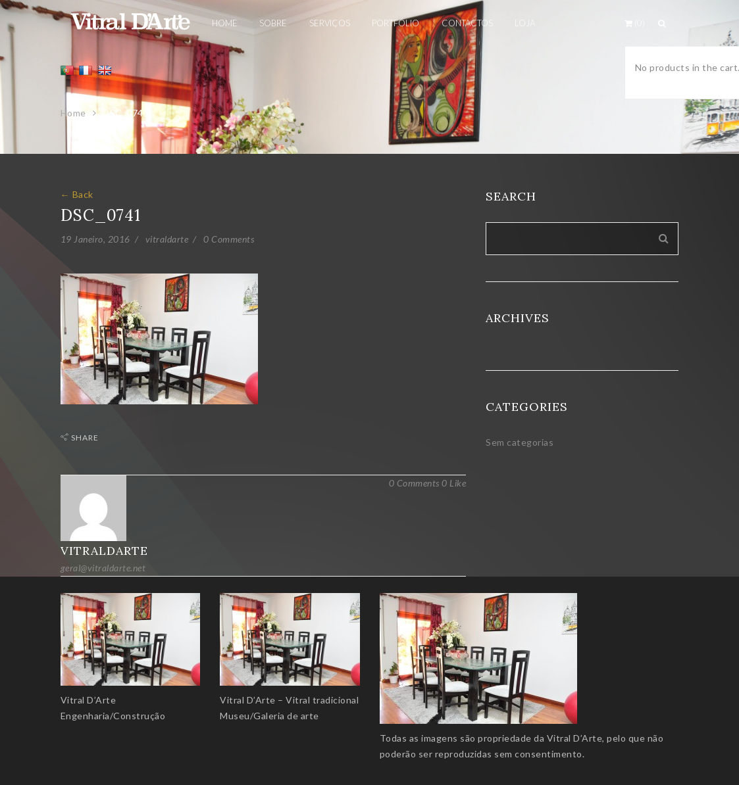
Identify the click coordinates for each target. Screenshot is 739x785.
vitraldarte (167, 239)
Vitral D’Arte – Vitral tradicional (289, 699)
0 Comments (228, 239)
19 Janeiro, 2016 (95, 239)
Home (73, 112)
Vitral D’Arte (88, 699)
